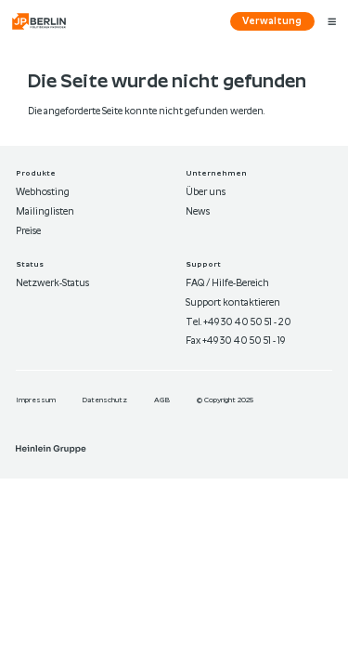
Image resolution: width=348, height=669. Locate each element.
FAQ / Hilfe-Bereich (227, 283)
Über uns (206, 192)
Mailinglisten (45, 211)
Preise (28, 231)
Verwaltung (272, 21)
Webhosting (43, 192)
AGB (163, 400)
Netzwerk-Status (52, 283)
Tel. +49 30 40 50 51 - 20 (238, 322)
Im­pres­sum (37, 400)
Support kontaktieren (233, 303)
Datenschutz (105, 400)
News (198, 211)
